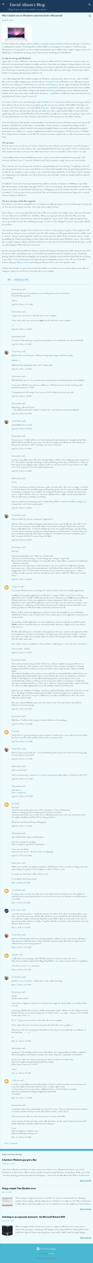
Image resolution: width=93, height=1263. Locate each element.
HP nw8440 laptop (49, 84)
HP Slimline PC (47, 102)
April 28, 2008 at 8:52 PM (21, 709)
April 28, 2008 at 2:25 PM (21, 396)
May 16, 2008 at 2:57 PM (21, 1073)
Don (13, 731)
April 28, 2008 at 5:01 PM (21, 414)
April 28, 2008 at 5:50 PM (21, 471)
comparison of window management (43, 775)
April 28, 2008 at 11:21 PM (22, 759)
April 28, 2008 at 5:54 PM (21, 508)
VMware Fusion (22, 262)
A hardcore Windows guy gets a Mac (19, 1160)
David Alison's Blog (27, 4)
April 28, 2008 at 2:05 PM (21, 344)
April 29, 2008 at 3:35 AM (22, 826)
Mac (9, 279)
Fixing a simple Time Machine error (19, 1188)
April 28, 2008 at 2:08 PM (21, 369)
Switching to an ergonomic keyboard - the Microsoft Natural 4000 (33, 1217)
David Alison (17, 351)
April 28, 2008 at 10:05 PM (22, 724)
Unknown (16, 586)
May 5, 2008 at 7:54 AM (21, 927)
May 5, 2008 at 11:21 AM (21, 947)
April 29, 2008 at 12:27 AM (22, 779)
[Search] (89, 5)
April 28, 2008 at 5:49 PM (21, 448)
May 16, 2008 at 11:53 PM (22, 1098)
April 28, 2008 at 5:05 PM (21, 429)
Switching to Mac (21, 279)
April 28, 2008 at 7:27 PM (21, 652)
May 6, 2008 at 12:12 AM (21, 969)
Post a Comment (10, 1143)
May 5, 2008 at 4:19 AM (21, 902)
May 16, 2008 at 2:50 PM (21, 1041)
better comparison (19, 792)
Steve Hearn (16, 910)
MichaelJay (51, 1253)
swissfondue (16, 890)
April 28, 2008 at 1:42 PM (21, 329)
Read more (85, 1181)
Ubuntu (16, 105)
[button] (89, 16)
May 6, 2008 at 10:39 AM (21, 985)
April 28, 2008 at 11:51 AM (22, 304)
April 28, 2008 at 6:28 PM (21, 540)
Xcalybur (15, 954)
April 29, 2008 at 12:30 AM (22, 796)
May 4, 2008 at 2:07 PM (21, 883)
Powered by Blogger (47, 1249)
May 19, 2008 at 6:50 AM (21, 1137)
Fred (13, 803)
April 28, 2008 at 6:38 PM (21, 579)
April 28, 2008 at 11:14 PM (22, 741)
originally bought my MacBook (53, 44)
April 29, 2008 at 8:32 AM (22, 855)
